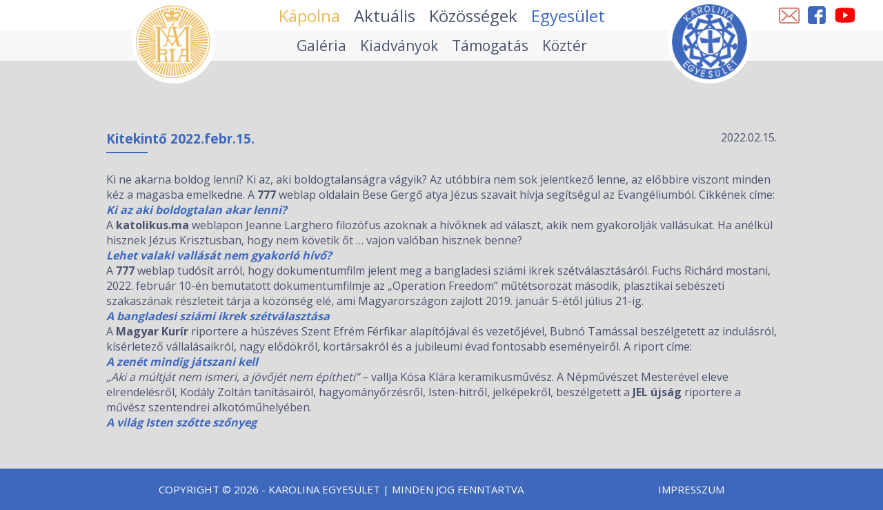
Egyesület (568, 15)
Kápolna (309, 15)
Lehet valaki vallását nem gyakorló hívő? (219, 255)
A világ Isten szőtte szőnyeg (181, 422)
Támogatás (490, 45)
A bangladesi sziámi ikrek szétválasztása (218, 316)
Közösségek (473, 15)
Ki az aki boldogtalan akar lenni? (196, 209)
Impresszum (691, 489)
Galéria (321, 45)
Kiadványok (399, 45)
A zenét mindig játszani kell (182, 361)
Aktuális (384, 15)
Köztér (564, 45)
